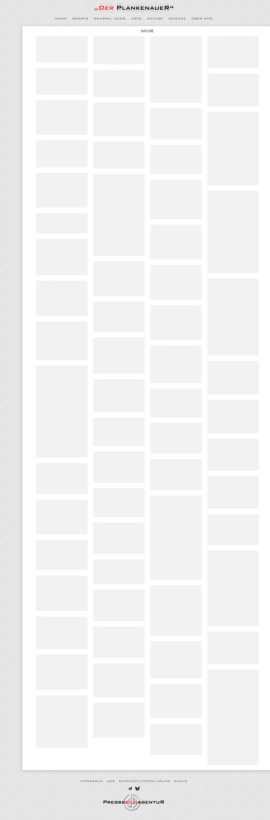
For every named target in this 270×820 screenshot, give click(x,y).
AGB (111, 781)
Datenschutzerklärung (144, 781)
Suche (180, 781)
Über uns (202, 18)
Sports (80, 18)
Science (177, 18)
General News (110, 18)
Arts (136, 18)
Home (61, 18)
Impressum (91, 781)
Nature (155, 18)
